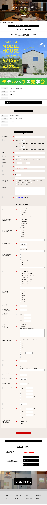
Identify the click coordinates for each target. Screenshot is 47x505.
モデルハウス (7, 499)
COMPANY (41, 7)
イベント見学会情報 (8, 497)
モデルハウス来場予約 (28, 462)
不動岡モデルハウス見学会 (10, 22)
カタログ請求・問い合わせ (39, 496)
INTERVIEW (36, 7)
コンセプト (15, 494)
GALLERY (31, 7)
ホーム (6, 494)
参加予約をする (21, 102)
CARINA (27, 497)
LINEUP (21, 7)
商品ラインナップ (27, 494)
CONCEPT (17, 7)
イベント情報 (4, 22)
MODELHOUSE (26, 7)
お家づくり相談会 (28, 466)
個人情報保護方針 (38, 499)
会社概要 (7, 500)
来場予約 (44, 1)
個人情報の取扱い (21, 198)
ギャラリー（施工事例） (28, 500)
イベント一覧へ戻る (22, 443)
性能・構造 (16, 499)
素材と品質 (16, 497)
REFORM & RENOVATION (29, 499)
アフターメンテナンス (18, 500)
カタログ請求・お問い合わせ (37, 1)
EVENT (13, 7)
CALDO (27, 496)
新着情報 (7, 496)
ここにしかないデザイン (18, 496)
